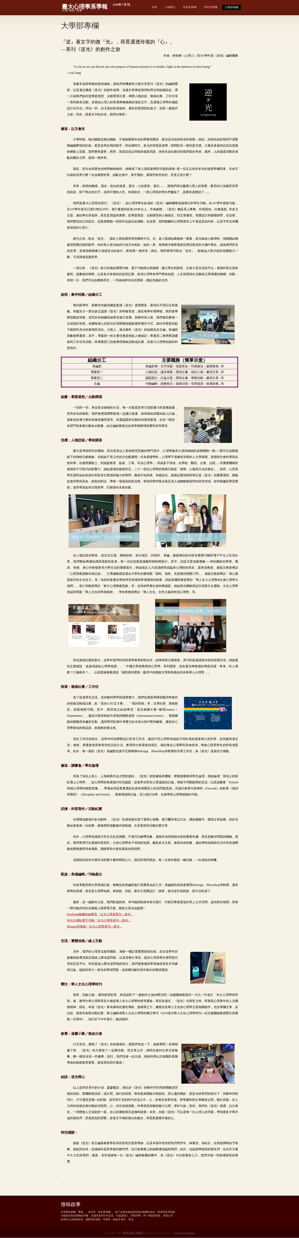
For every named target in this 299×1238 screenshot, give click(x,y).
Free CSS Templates (184, 1233)
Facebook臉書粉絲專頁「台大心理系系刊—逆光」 (100, 914)
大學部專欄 (231, 7)
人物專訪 (170, 7)
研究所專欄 (210, 7)
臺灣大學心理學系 (133, 1233)
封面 (154, 7)
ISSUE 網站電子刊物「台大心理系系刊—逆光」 (99, 920)
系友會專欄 (189, 7)
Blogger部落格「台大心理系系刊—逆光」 (95, 926)
